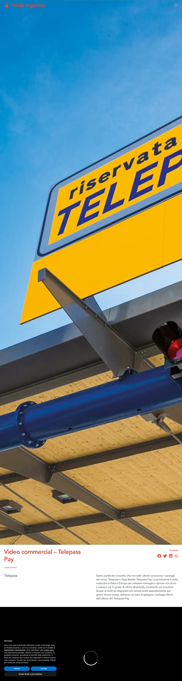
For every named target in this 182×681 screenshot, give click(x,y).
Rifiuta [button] (17, 669)
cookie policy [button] (49, 650)
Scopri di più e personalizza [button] (30, 674)
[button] (159, 556)
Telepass (10, 576)
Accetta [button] (44, 669)
